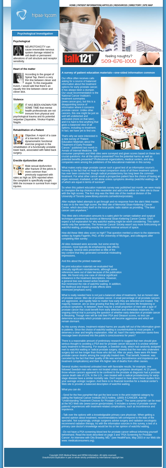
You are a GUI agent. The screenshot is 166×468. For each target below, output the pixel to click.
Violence (18, 99)
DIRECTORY (135, 5)
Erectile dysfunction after (28, 160)
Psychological (21, 41)
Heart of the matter (24, 69)
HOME (73, 5)
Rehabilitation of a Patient (28, 130)
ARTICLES (107, 5)
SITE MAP (148, 5)
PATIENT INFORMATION (89, 5)
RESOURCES (120, 5)
